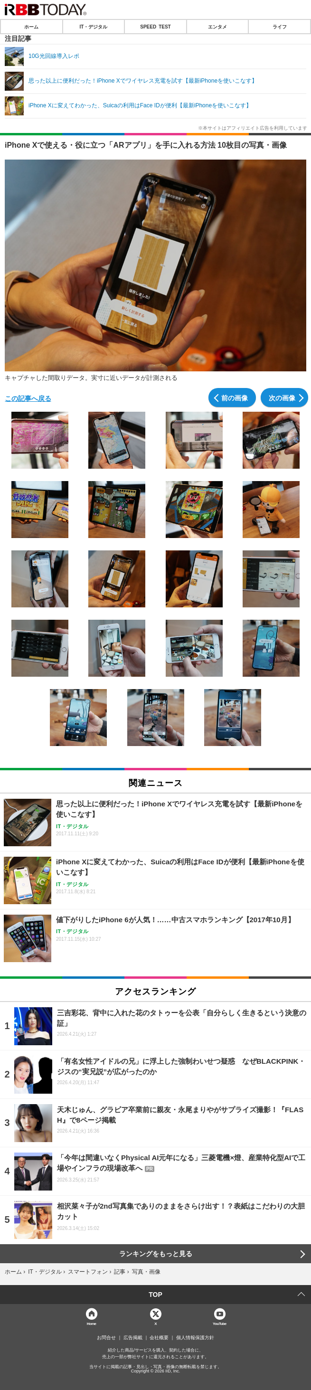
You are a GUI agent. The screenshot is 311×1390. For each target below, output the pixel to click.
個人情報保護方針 (195, 1337)
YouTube (219, 1323)
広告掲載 (132, 1337)
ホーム (31, 26)
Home (91, 1323)
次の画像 (282, 397)
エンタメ (217, 26)
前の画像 (234, 397)
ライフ (280, 26)
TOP (155, 1294)
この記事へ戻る (28, 398)
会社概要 (159, 1337)
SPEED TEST (155, 26)
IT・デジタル (93, 26)
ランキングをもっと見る (155, 1254)
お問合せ (106, 1337)
